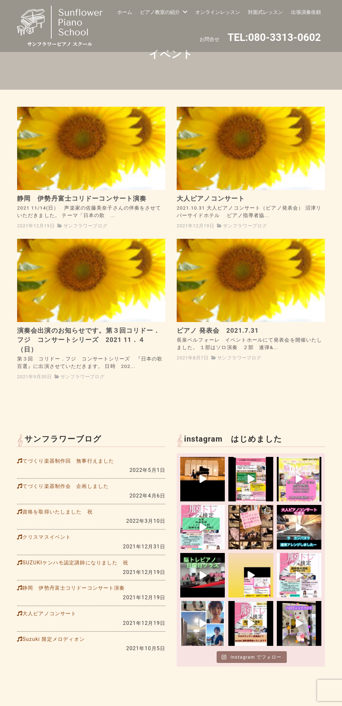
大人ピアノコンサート (49, 614)
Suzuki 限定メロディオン (53, 639)
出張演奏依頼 (306, 12)
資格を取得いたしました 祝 (57, 512)
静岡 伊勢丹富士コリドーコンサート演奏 (73, 588)
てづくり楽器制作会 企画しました (65, 486)
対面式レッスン (265, 12)
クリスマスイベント (46, 537)
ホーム (124, 12)
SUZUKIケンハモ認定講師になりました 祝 (75, 563)
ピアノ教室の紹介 (163, 12)
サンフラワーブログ (85, 225)
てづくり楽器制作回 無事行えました (68, 461)
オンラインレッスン (217, 12)
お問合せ (209, 39)
